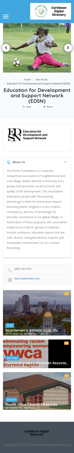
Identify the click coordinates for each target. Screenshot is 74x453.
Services (12, 358)
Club (10, 325)
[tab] (37, 161)
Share (48, 106)
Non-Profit (41, 79)
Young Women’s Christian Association (37, 362)
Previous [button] (6, 48)
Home (27, 79)
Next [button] (68, 48)
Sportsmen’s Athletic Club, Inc (31, 330)
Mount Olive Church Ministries (31, 404)
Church (11, 399)
